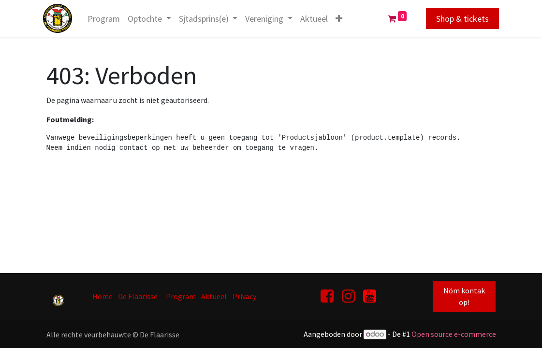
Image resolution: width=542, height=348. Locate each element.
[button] (342, 18)
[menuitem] (107, 18)
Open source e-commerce (453, 334)
